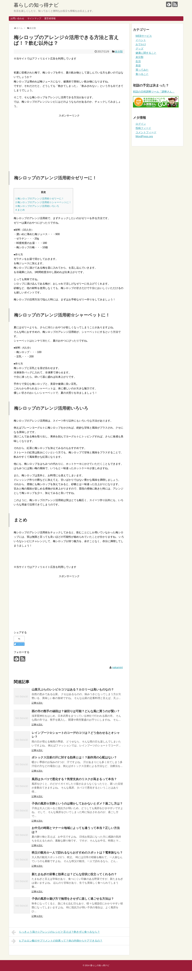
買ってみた (142, 69)
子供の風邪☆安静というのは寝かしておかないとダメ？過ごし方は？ (77, 803)
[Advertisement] (69, 140)
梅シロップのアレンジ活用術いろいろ (37, 206)
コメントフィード (146, 132)
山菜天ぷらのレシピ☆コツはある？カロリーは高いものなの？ (73, 689)
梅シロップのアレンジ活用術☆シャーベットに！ (43, 202)
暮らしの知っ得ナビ (36, 5)
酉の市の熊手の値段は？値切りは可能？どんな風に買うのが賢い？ (76, 711)
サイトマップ (34, 18)
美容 (138, 65)
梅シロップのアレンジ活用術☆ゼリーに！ (39, 198)
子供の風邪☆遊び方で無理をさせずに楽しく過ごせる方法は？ (73, 898)
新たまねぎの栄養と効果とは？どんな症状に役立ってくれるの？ (74, 874)
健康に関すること (146, 52)
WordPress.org (144, 136)
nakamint (117, 667)
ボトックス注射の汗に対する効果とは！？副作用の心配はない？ (74, 757)
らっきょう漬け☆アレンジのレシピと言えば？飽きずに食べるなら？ (55, 932)
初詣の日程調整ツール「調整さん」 (154, 91)
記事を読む (37, 703)
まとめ (20, 209)
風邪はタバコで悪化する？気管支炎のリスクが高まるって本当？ (74, 779)
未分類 (119, 51)
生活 (138, 61)
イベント (141, 40)
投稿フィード (143, 128)
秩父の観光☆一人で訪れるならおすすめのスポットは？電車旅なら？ (77, 852)
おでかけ (141, 44)
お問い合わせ (17, 18)
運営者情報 (50, 18)
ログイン (141, 123)
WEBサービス (144, 36)
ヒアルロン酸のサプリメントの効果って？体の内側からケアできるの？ (57, 941)
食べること (142, 74)
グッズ (139, 48)
